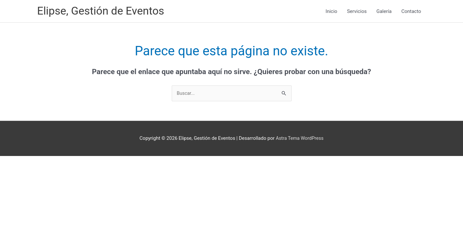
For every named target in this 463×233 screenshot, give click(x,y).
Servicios (357, 12)
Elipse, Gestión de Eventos (103, 11)
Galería (384, 12)
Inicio (331, 12)
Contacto (411, 12)
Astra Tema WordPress (299, 139)
